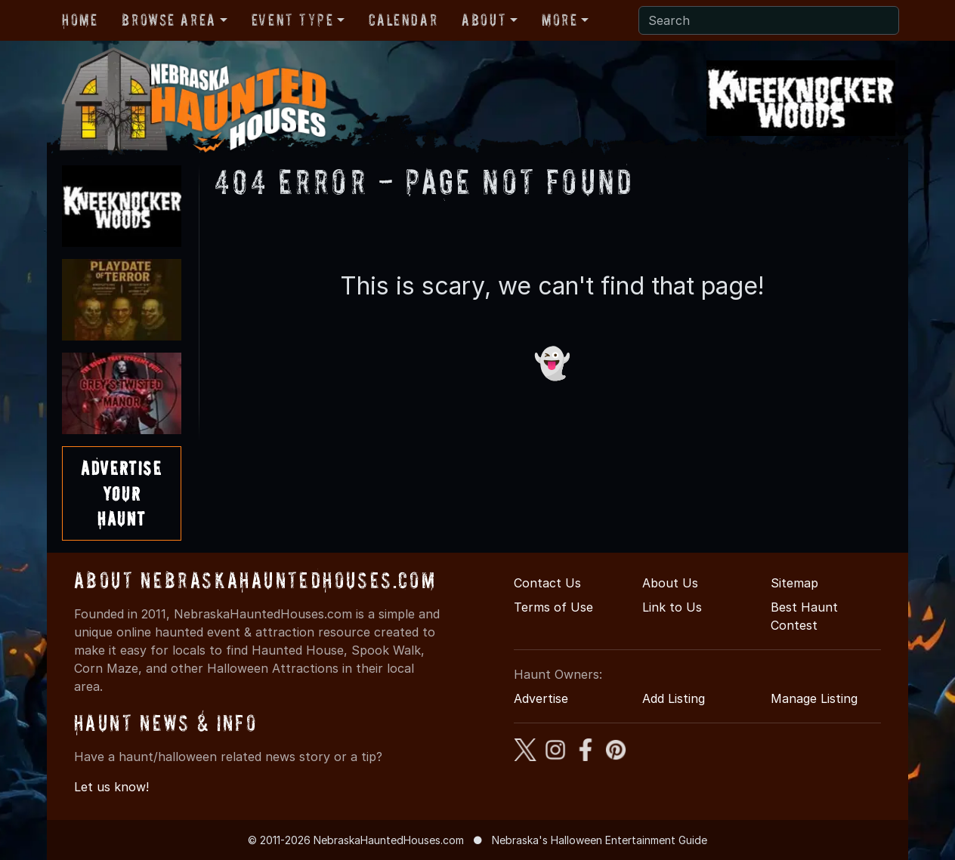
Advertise (541, 698)
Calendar (403, 20)
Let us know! (111, 786)
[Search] (768, 20)
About (484, 20)
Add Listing (673, 698)
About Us (670, 582)
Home (79, 20)
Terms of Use (553, 607)
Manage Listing (814, 698)
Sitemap (794, 582)
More (559, 20)
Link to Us (672, 607)
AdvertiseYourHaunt (121, 493)
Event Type (293, 20)
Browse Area (168, 20)
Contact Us (547, 582)
